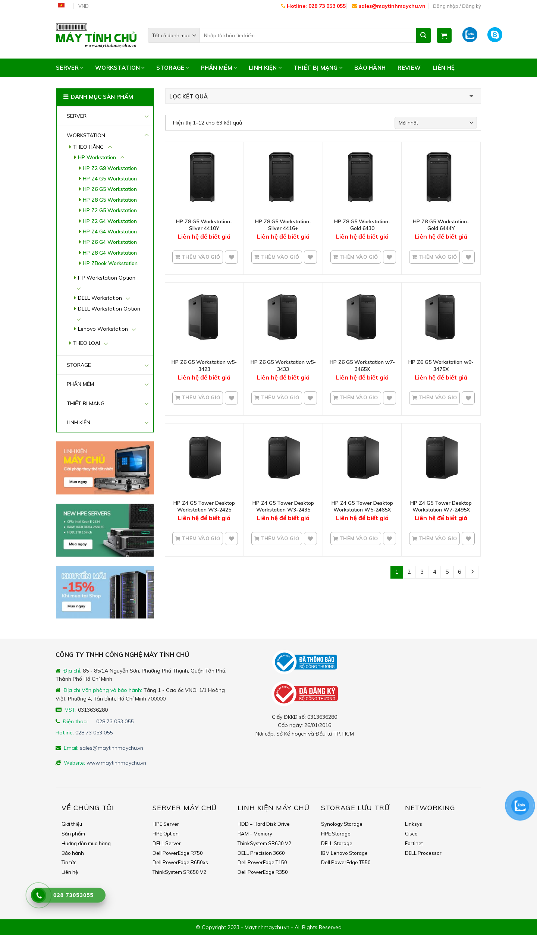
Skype (499, 35)
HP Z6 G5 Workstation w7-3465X (362, 365)
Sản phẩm (73, 834)
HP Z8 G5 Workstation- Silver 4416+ (283, 225)
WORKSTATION (119, 67)
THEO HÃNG (88, 147)
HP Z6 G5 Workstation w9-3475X (441, 365)
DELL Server (167, 843)
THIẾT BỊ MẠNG (317, 67)
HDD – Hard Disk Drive (264, 824)
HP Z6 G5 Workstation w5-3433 (283, 365)
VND (83, 6)
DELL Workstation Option (109, 308)
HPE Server (166, 824)
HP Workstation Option (106, 277)
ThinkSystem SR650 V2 (179, 872)
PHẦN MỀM (219, 67)
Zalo (472, 35)
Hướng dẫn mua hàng (86, 843)
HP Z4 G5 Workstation (110, 178)
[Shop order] (436, 123)
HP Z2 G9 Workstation (110, 168)
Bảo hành (370, 67)
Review (409, 67)
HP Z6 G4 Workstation (110, 242)
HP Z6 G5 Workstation (110, 189)
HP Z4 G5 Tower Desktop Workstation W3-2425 (204, 506)
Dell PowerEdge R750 (178, 853)
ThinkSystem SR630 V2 (264, 843)
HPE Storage (336, 834)
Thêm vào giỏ (200, 257)
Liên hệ (444, 67)
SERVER (69, 67)
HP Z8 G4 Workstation (110, 252)
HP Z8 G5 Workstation (110, 199)
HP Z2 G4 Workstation (110, 221)
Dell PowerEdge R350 (263, 872)
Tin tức (69, 862)
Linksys (413, 824)
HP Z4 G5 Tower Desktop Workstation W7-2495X (441, 506)
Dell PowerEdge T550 (346, 862)
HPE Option (166, 834)
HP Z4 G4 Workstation (110, 231)
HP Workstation (97, 157)
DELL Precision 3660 (261, 853)
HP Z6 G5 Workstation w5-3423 (204, 365)
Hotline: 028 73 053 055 (313, 6)
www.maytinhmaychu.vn (116, 762)
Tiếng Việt (64, 6)
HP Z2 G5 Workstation (110, 210)
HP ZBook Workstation (110, 263)
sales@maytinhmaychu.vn (388, 6)
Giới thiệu (72, 824)
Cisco (411, 834)
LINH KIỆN (265, 67)
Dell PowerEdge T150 (262, 862)
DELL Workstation (100, 298)
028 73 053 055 (115, 721)
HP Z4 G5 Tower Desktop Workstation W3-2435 (283, 506)
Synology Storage (341, 824)
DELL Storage (336, 843)
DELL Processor (423, 853)
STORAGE (172, 67)
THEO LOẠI (86, 343)
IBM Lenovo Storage (344, 853)
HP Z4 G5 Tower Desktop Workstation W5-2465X (362, 506)
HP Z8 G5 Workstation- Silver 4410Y (204, 225)
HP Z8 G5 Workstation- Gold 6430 (362, 225)
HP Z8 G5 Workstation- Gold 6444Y (441, 225)
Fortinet (414, 843)
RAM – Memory (255, 834)
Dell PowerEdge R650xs (180, 862)
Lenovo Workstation (103, 328)
